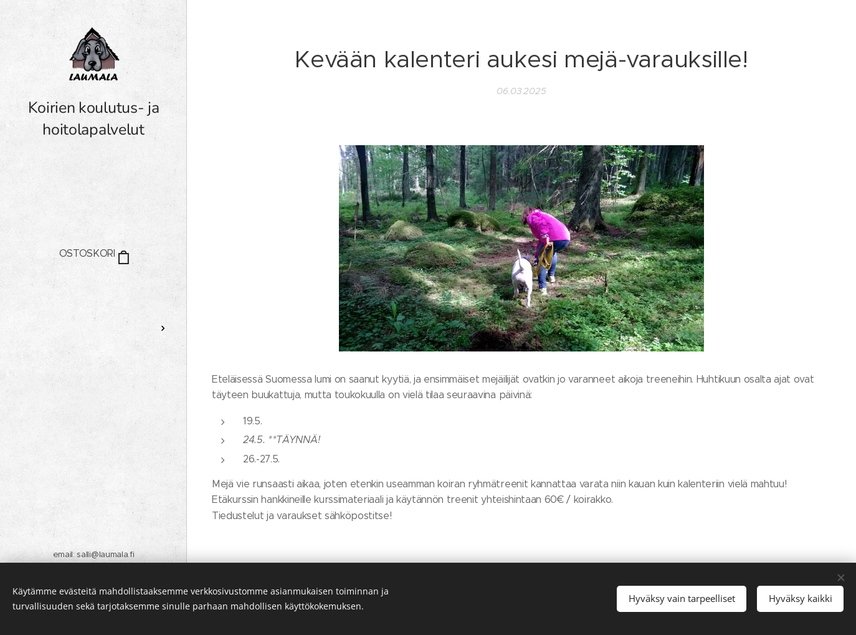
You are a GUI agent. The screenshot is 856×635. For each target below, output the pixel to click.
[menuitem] (93, 291)
